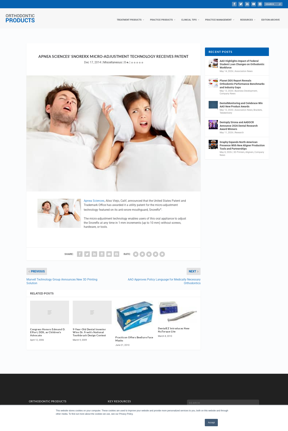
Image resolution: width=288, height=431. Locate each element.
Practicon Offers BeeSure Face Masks (134, 335)
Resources (246, 16)
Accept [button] (211, 422)
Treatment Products (129, 16)
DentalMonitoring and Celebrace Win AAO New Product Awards (241, 101)
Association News (244, 67)
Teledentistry (226, 109)
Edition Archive (270, 16)
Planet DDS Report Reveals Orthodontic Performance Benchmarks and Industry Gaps (242, 80)
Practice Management (218, 16)
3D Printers (238, 148)
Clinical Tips (189, 16)
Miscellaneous (112, 58)
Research (239, 129)
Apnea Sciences (94, 197)
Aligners (249, 148)
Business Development (246, 87)
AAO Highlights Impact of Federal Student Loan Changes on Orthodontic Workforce (242, 60)
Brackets (257, 106)
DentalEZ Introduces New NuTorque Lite (174, 326)
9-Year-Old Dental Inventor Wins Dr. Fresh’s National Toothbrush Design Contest (89, 328)
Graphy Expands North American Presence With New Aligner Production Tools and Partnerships (242, 141)
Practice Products (161, 16)
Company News (227, 90)
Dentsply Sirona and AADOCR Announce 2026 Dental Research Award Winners (239, 122)
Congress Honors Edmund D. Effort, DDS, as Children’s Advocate (47, 328)
